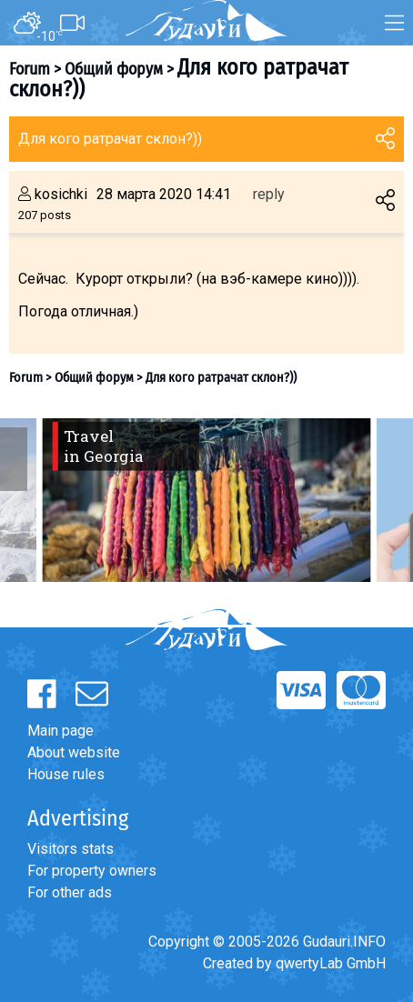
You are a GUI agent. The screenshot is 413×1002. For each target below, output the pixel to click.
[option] (206, 500)
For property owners (91, 870)
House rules (66, 774)
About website (73, 752)
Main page (60, 730)
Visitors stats (70, 848)
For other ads (69, 892)
